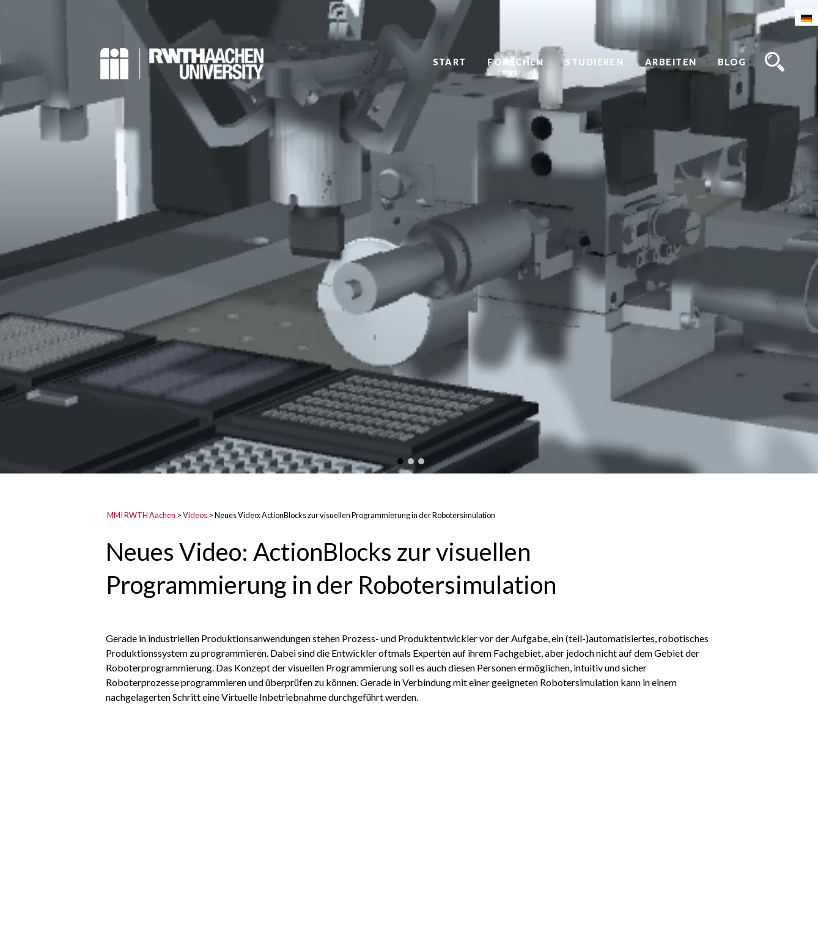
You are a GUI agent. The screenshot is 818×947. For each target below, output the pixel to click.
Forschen (515, 62)
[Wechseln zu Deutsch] (806, 17)
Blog (732, 62)
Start (449, 62)
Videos (195, 515)
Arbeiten (671, 62)
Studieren (594, 62)
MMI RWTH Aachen (141, 515)
